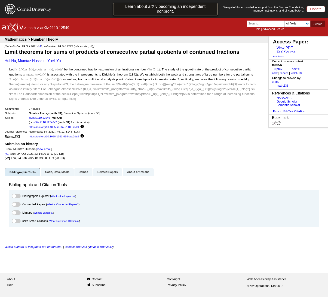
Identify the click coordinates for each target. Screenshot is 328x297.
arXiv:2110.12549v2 (45, 122)
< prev (278, 69)
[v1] (7, 153)
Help (257, 29)
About (11, 279)
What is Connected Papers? (63, 204)
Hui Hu (10, 61)
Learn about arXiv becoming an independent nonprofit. (165, 9)
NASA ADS (284, 98)
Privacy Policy (176, 285)
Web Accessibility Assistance (266, 279)
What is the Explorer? (63, 196)
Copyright (173, 279)
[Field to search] (297, 24)
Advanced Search (273, 29)
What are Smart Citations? (64, 221)
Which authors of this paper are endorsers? (33, 247)
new (275, 73)
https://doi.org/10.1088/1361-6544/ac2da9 (54, 136)
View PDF (284, 48)
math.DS (282, 85)
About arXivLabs (138, 172)
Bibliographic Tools (22, 172)
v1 (39, 46)
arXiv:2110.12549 (39, 117)
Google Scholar (287, 101)
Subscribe (98, 285)
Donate (316, 9)
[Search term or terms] (267, 24)
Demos (83, 172)
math (32, 28)
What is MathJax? (101, 247)
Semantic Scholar (288, 105)
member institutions (265, 10)
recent (284, 73)
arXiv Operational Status (265, 286)
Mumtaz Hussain (32, 61)
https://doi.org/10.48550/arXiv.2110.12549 (54, 126)
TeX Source (285, 52)
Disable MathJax (76, 247)
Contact (97, 279)
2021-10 (296, 73)
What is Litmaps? (43, 212)
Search (317, 24)
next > (296, 69)
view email (44, 149)
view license (278, 56)
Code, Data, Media (57, 172)
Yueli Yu (54, 61)
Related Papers (107, 172)
